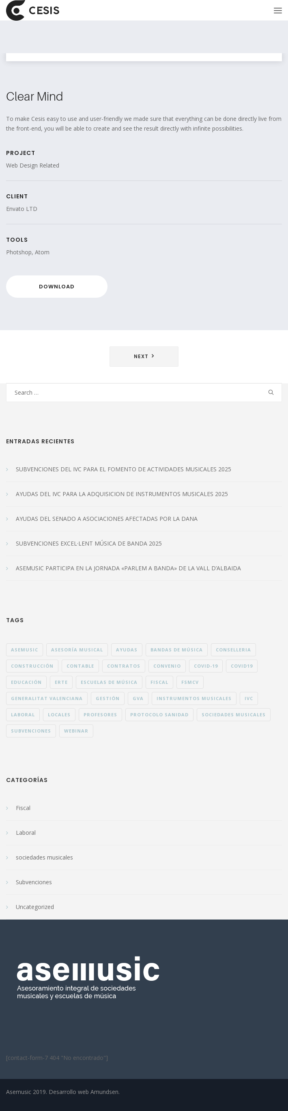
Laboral (26, 832)
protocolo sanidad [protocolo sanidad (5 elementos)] (159, 714)
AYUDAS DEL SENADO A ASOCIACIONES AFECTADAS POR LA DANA (107, 518)
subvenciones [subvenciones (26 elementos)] (31, 731)
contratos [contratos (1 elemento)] (123, 666)
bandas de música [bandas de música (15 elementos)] (176, 650)
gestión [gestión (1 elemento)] (108, 698)
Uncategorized (35, 907)
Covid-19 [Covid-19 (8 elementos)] (206, 666)
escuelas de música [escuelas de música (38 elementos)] (109, 682)
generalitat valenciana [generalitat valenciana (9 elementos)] (47, 698)
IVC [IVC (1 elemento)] (249, 698)
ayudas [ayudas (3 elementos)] (127, 650)
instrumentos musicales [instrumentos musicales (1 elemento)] (194, 698)
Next (141, 356)
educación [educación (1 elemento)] (26, 682)
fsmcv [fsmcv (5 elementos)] (190, 682)
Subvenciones (34, 882)
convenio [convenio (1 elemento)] (167, 666)
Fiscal (23, 808)
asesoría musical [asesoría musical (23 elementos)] (77, 650)
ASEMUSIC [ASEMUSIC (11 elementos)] (24, 650)
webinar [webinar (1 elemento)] (76, 731)
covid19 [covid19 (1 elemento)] (242, 666)
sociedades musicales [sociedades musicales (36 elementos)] (234, 714)
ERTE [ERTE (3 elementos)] (61, 682)
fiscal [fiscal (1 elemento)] (159, 682)
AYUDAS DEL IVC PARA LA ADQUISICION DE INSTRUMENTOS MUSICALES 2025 (122, 494)
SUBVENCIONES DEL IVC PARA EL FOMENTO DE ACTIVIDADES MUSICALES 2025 (123, 469)
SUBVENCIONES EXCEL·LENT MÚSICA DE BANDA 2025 (89, 543)
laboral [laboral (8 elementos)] (23, 714)
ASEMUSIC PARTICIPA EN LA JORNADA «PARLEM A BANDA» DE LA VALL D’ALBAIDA (128, 568)
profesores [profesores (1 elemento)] (100, 714)
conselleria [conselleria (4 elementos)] (233, 650)
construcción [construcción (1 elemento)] (32, 666)
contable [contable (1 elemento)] (80, 666)
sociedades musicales (44, 857)
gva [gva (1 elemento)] (138, 698)
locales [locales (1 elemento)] (59, 714)
